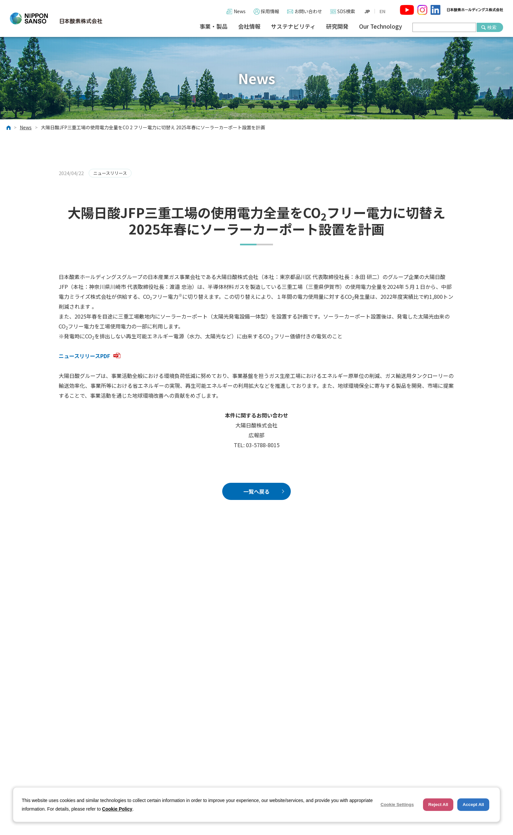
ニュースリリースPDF (89, 356)
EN (382, 11)
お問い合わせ (308, 11)
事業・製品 (213, 26)
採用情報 (270, 11)
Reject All (438, 804)
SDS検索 (346, 11)
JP (367, 11)
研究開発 (337, 26)
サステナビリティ (293, 26)
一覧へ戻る (256, 491)
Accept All (473, 804)
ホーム (9, 127)
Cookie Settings (397, 804)
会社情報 (249, 26)
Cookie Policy (117, 809)
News (240, 11)
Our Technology (380, 26)
